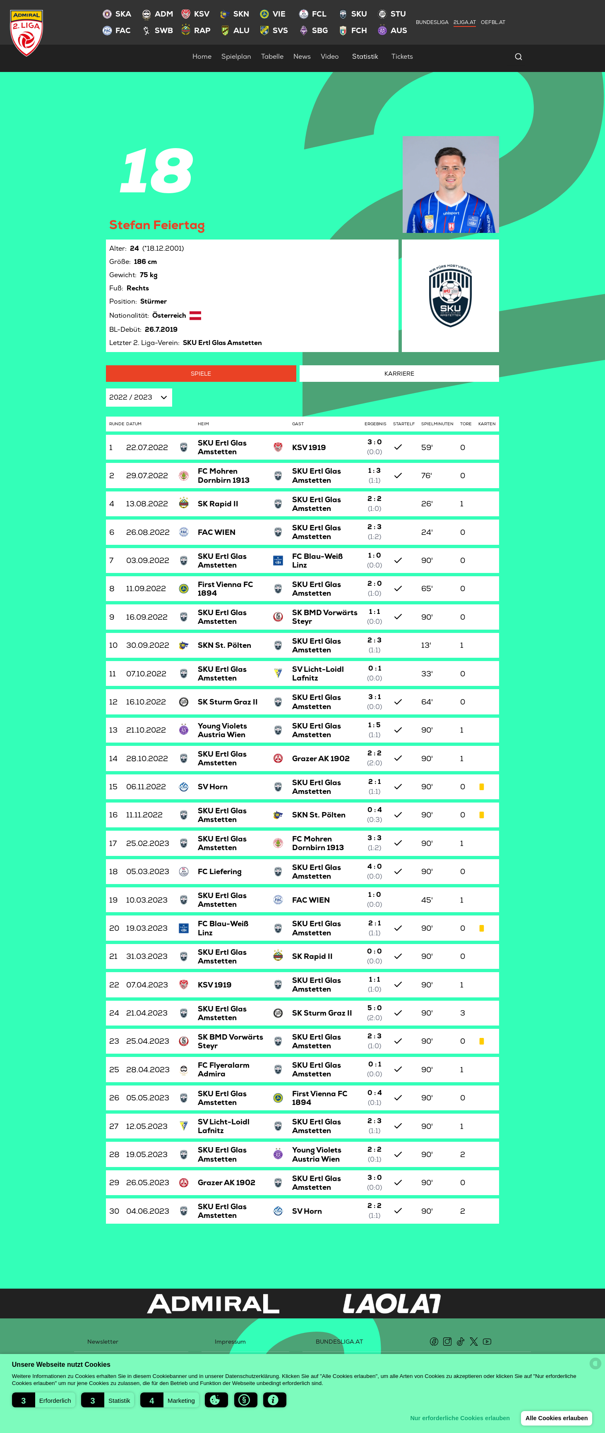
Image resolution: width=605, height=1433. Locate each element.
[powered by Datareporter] (595, 1363)
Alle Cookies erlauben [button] (556, 1418)
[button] (43, 1399)
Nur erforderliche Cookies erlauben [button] (459, 1418)
